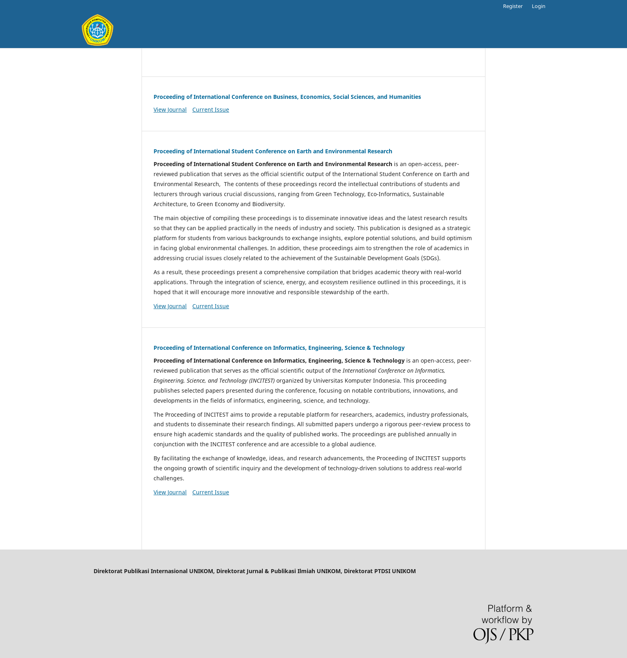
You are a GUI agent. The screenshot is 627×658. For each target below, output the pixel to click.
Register (513, 6)
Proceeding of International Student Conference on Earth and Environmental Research (273, 151)
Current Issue (210, 109)
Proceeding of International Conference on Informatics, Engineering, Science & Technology (279, 347)
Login (538, 6)
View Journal (170, 109)
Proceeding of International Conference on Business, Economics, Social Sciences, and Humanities (287, 96)
